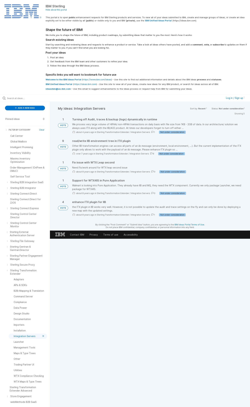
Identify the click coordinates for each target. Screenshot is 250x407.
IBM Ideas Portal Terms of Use (189, 224)
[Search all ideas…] (29, 98)
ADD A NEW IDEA (25, 108)
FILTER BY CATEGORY (17, 130)
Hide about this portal (56, 10)
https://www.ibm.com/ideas (97, 79)
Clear (41, 130)
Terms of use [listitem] (110, 234)
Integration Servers (140, 132)
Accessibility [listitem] (131, 234)
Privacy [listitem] (94, 234)
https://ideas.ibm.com (85, 84)
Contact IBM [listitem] (77, 234)
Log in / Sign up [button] (235, 97)
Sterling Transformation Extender (113, 132)
